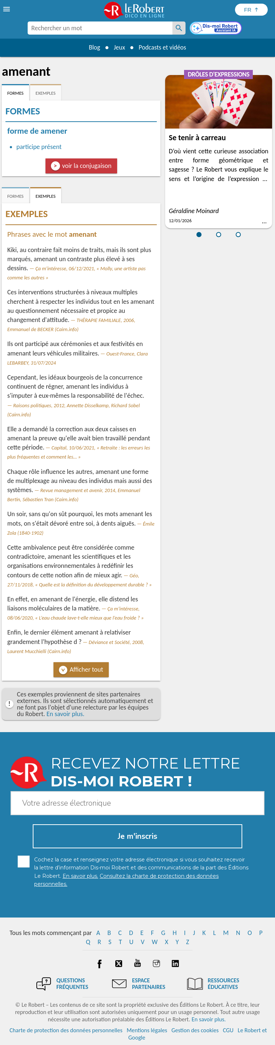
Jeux (119, 47)
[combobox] (100, 28)
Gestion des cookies (195, 1030)
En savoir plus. (65, 714)
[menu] (7, 9)
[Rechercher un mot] (179, 28)
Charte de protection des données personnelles (65, 1030)
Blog (93, 47)
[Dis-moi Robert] (216, 28)
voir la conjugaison (87, 166)
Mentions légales (147, 1030)
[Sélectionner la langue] (251, 10)
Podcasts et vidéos (163, 47)
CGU (228, 1030)
